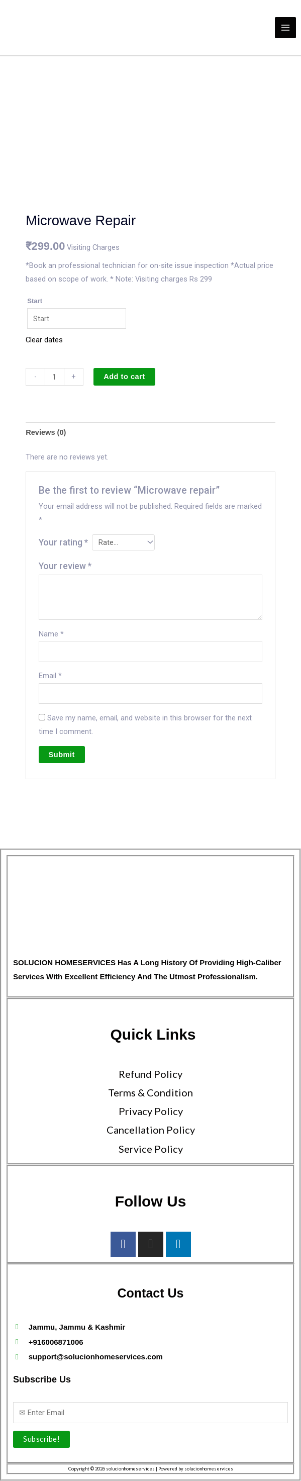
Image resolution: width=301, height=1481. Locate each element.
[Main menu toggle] (285, 27)
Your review (65, 566)
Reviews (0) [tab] (46, 432)
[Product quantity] (54, 377)
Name (51, 633)
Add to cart (124, 377)
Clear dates (44, 339)
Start (34, 301)
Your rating (63, 542)
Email (50, 675)
